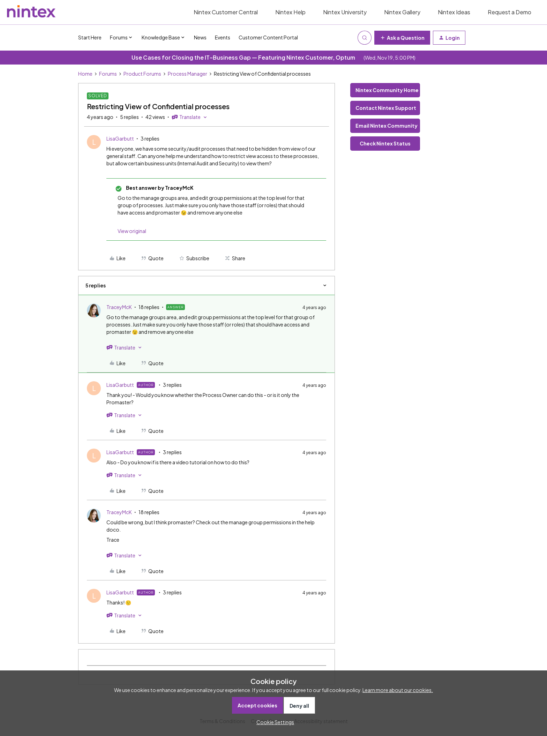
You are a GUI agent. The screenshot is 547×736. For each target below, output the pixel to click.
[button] (402, 38)
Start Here (90, 37)
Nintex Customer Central (226, 12)
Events (222, 37)
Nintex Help (290, 12)
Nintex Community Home (387, 90)
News (200, 37)
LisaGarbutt (120, 138)
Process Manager (187, 73)
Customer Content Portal (268, 37)
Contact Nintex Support (385, 108)
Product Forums (142, 73)
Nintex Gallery (402, 12)
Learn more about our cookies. (397, 690)
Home (85, 73)
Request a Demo (509, 12)
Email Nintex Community (386, 125)
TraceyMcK (119, 307)
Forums (108, 73)
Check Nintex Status (385, 143)
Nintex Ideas (454, 12)
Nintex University (345, 12)
